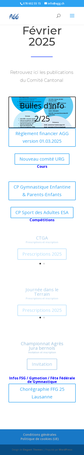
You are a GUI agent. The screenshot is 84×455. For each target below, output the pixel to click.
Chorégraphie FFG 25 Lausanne (42, 393)
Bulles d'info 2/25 (42, 112)
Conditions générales (39, 434)
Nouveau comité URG (42, 159)
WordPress (65, 449)
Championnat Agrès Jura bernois (42, 347)
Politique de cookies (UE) (40, 439)
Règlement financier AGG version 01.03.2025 (42, 137)
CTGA (42, 239)
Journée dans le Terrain (42, 293)
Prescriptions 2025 (42, 255)
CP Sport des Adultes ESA (42, 212)
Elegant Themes (33, 449)
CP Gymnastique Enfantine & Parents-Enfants (42, 191)
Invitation (42, 365)
